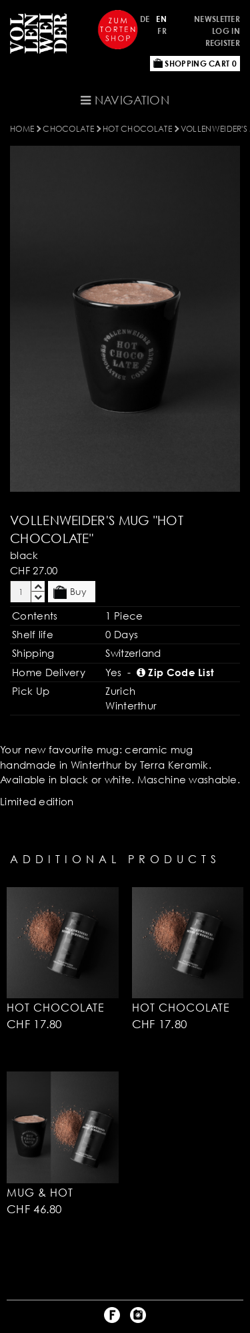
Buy (70, 592)
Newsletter (217, 19)
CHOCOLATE (68, 129)
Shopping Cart (195, 64)
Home (22, 129)
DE (145, 19)
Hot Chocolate (137, 129)
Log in (226, 31)
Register (222, 43)
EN (161, 19)
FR (162, 31)
